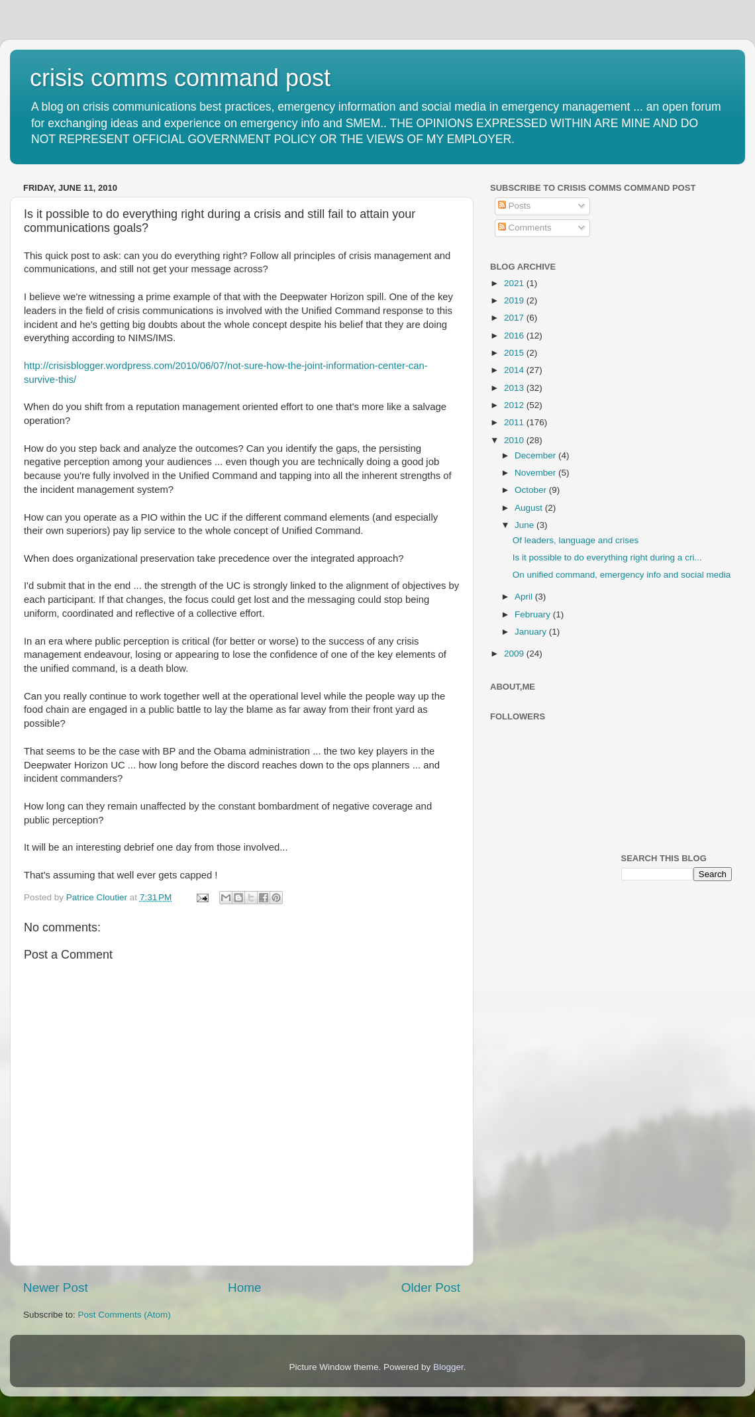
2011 (515, 422)
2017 (515, 318)
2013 (515, 388)
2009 (515, 653)
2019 (515, 300)
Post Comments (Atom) (124, 1315)
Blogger (448, 1367)
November (536, 473)
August (530, 508)
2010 (515, 440)
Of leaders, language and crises (576, 540)
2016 (515, 336)
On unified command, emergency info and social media (621, 575)
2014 (515, 370)
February (534, 614)
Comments (525, 228)
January (532, 632)
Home (244, 1287)
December (536, 455)
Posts (514, 206)
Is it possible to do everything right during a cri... (607, 557)
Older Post (430, 1287)
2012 (515, 405)
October (532, 490)
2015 (515, 353)
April (525, 597)
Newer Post (55, 1287)
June (525, 525)
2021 (515, 283)
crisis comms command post (180, 77)
